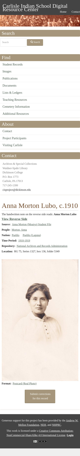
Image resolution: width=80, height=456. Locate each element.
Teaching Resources (15, 99)
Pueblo (15, 235)
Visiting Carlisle (12, 145)
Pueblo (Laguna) (32, 235)
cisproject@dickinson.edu (17, 189)
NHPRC (56, 424)
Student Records (13, 64)
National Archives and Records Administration (42, 246)
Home (63, 11)
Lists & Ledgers (12, 92)
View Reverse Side (14, 219)
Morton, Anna (19, 229)
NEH (43, 424)
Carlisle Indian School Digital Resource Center (35, 6)
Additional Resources (16, 113)
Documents (9, 85)
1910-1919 (24, 240)
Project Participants (14, 138)
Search (35, 42)
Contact (7, 131)
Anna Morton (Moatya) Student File (31, 224)
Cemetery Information (16, 106)
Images (7, 71)
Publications (10, 78)
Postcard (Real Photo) (24, 383)
